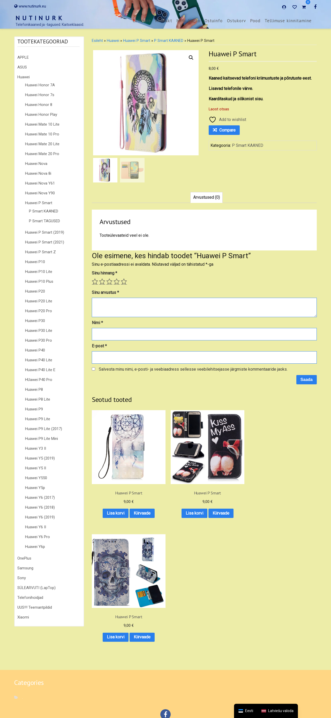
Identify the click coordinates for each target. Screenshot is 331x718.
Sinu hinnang (104, 273)
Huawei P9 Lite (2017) (43, 428)
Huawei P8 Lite (37, 399)
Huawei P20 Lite (38, 301)
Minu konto (188, 21)
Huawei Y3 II (35, 448)
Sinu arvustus (105, 292)
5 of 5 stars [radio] (124, 281)
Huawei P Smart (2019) (44, 232)
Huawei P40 (35, 350)
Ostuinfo (214, 21)
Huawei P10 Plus (39, 281)
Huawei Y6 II (35, 527)
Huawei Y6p (35, 546)
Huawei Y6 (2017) (40, 497)
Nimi (97, 322)
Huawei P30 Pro (38, 340)
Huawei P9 (34, 409)
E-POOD (198, 699)
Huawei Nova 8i (38, 173)
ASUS (22, 67)
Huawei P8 (34, 389)
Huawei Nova (36, 163)
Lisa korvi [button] (116, 488)
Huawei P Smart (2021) (44, 242)
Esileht (97, 40)
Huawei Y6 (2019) (40, 517)
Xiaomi (23, 617)
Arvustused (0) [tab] (206, 197)
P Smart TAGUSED (44, 221)
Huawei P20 (35, 291)
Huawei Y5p (35, 487)
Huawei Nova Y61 (40, 183)
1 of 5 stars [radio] (95, 281)
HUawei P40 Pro (38, 379)
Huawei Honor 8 (38, 104)
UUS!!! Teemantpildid (34, 607)
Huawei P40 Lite (38, 360)
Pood (255, 21)
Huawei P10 (35, 261)
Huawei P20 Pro (38, 311)
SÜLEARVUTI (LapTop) (36, 587)
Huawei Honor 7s (39, 95)
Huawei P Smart (38, 203)
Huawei (23, 77)
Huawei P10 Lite (38, 271)
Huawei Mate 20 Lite (42, 144)
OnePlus (24, 558)
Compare (142, 21)
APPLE (23, 57)
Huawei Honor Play (41, 114)
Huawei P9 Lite (37, 419)
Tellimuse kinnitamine (288, 21)
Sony (21, 578)
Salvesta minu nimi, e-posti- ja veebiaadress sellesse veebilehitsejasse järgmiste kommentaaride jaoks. (193, 369)
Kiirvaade (116, 502)
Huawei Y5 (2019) (40, 458)
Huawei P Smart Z (40, 252)
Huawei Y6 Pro (37, 536)
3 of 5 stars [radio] (109, 281)
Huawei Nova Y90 (40, 193)
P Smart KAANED (43, 211)
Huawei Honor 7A (40, 85)
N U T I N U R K (39, 18)
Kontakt (163, 21)
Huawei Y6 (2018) (40, 507)
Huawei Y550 (36, 478)
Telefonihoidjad (30, 597)
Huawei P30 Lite (38, 330)
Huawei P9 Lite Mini (41, 438)
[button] (191, 57)
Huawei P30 (35, 320)
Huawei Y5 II (35, 468)
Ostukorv (236, 21)
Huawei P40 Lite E (40, 370)
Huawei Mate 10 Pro (42, 134)
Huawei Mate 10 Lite (42, 124)
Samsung (25, 568)
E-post (99, 345)
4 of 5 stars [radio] (117, 281)
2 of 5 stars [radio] (102, 281)
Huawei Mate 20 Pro (42, 153)
